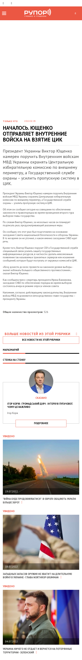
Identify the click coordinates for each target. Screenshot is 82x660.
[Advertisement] (41, 63)
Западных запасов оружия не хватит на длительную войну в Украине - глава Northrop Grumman (37, 575)
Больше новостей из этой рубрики (41, 334)
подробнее (41, 423)
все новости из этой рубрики (41, 339)
